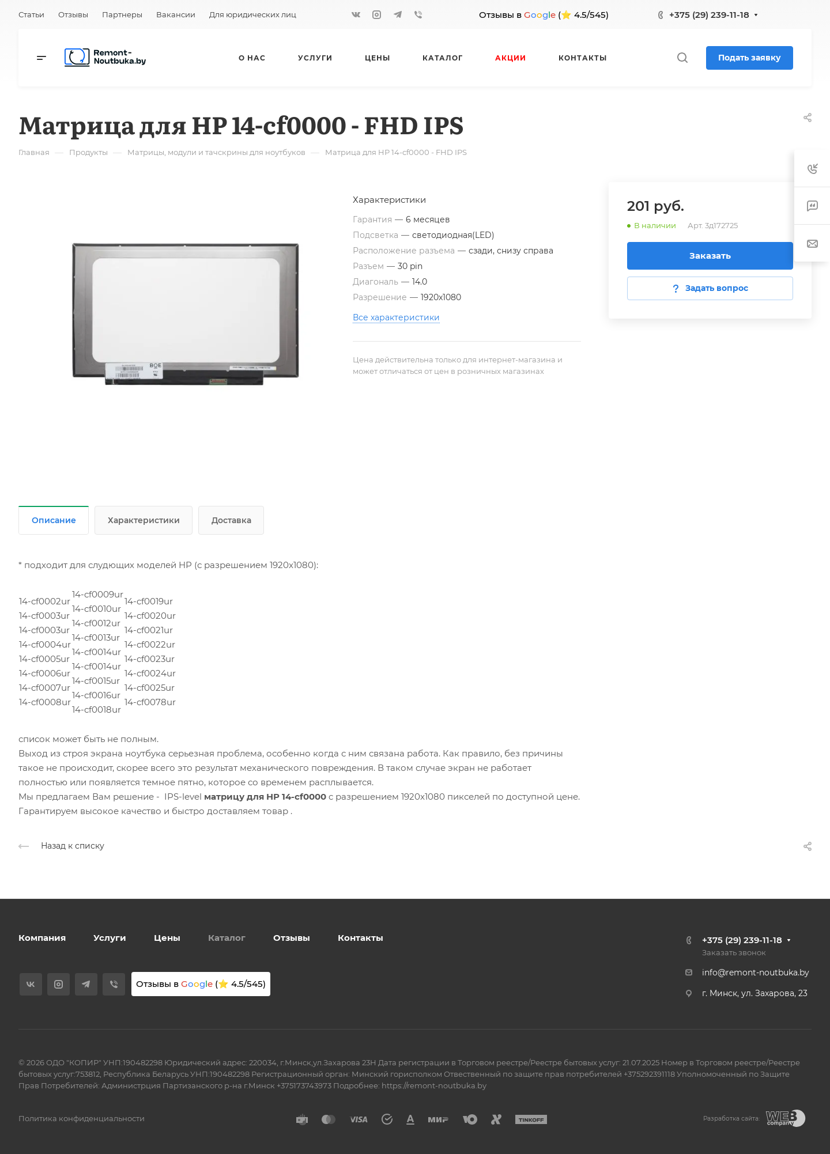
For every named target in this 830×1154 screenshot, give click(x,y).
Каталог (227, 937)
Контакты (360, 937)
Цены (167, 937)
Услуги (109, 937)
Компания (42, 937)
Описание (54, 520)
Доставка (231, 520)
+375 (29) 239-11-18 (709, 14)
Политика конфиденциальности (81, 1118)
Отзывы (291, 937)
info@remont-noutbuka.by (755, 972)
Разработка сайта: (731, 1118)
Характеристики (144, 520)
